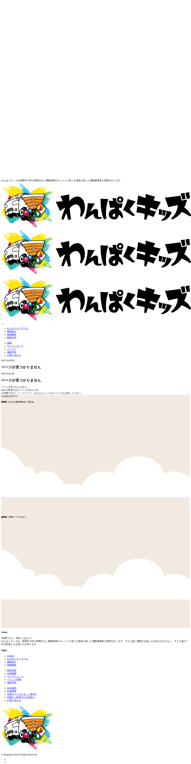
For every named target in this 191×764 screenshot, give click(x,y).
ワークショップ (15, 346)
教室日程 (11, 337)
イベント (11, 349)
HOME (10, 656)
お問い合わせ (14, 355)
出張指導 (11, 691)
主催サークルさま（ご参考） (22, 694)
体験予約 (11, 352)
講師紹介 (11, 331)
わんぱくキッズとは (17, 328)
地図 (9, 343)
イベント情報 (14, 679)
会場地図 (11, 673)
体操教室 (11, 334)
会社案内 (11, 688)
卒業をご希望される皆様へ (21, 697)
